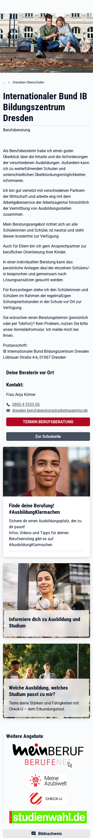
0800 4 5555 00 (26, 404)
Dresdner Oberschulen (28, 82)
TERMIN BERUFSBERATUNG (48, 421)
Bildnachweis (50, 833)
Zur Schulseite (48, 436)
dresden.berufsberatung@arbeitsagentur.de (50, 410)
